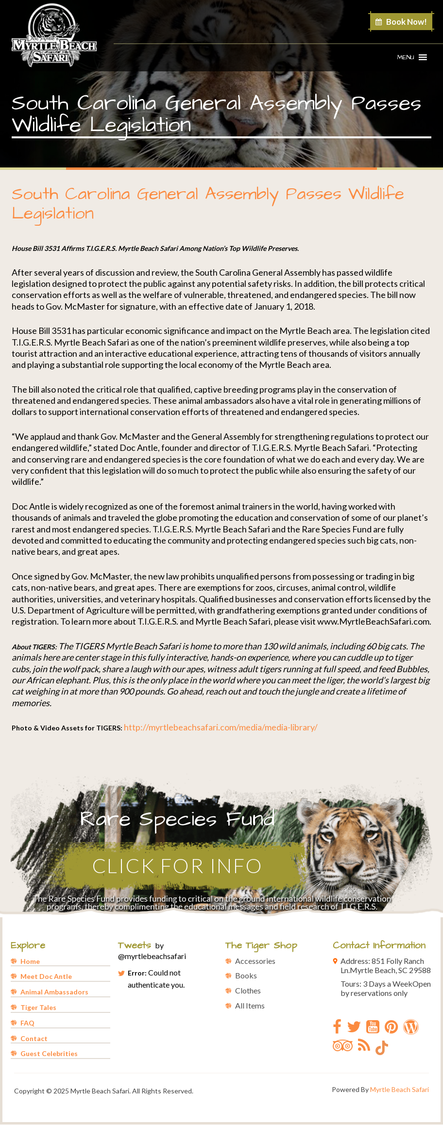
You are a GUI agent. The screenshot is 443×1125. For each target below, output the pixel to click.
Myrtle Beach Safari (399, 1090)
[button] (405, 57)
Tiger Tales (38, 1008)
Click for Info (180, 866)
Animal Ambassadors (54, 992)
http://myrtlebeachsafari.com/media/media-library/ (221, 727)
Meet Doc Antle (46, 977)
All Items (250, 1005)
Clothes (248, 990)
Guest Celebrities (49, 1054)
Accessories (255, 960)
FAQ (27, 1023)
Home (30, 961)
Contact (34, 1038)
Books (246, 975)
